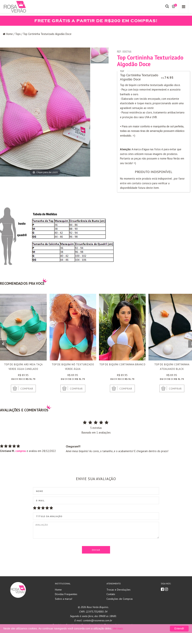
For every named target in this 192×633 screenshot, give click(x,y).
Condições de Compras (119, 599)
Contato (110, 594)
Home (9, 34)
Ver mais (118, 628)
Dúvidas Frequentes (66, 594)
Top (122, 71)
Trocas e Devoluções (118, 589)
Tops (18, 34)
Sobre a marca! (63, 599)
